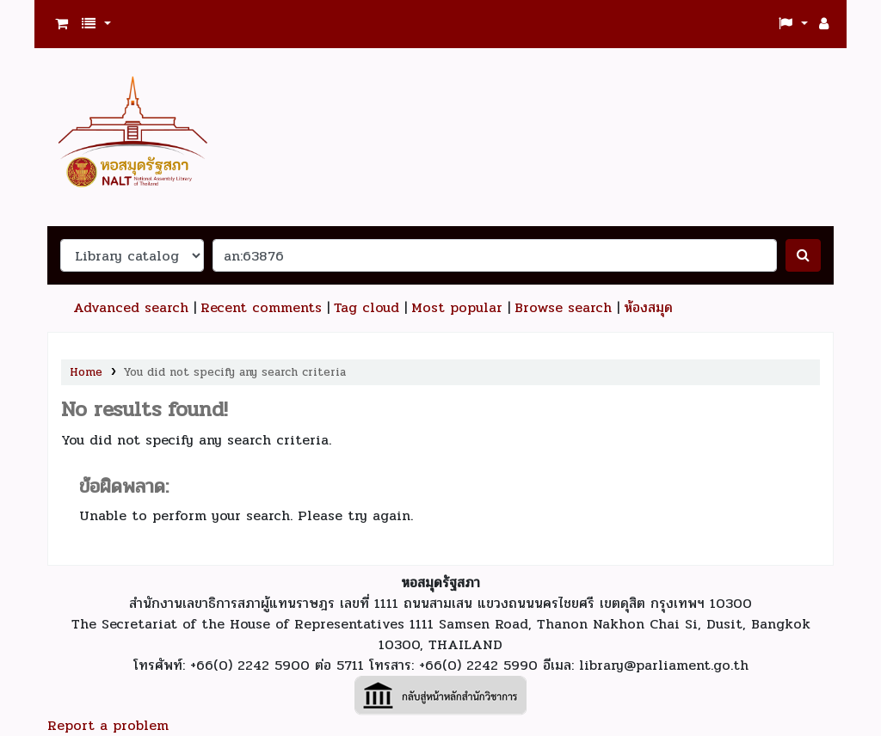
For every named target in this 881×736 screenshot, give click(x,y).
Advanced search (130, 307)
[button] (61, 24)
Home (86, 372)
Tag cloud (366, 307)
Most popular (456, 307)
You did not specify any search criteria (234, 372)
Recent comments (261, 307)
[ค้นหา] (803, 255)
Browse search (563, 307)
